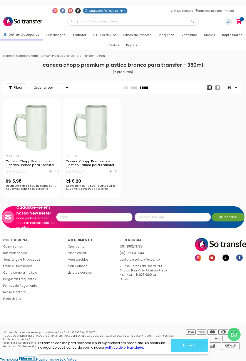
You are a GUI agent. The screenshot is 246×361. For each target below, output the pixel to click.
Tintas (114, 45)
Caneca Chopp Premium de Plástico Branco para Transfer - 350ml (31, 164)
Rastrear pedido (15, 253)
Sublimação (56, 35)
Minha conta (77, 253)
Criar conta (76, 247)
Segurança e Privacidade (21, 260)
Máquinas (166, 35)
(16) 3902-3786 (131, 247)
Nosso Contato (14, 292)
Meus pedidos (182, 11)
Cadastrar (228, 217)
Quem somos (13, 247)
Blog (229, 11)
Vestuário (189, 35)
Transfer (79, 35)
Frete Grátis (12, 299)
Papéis (131, 45)
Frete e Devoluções (17, 266)
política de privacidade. (124, 347)
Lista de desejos (80, 273)
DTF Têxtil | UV (104, 35)
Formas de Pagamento (20, 286)
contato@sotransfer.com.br (140, 260)
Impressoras (232, 35)
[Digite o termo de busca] (127, 21)
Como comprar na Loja (20, 273)
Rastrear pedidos (209, 11)
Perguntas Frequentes (19, 279)
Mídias (209, 35)
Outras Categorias (22, 34)
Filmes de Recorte (137, 35)
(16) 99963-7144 (132, 253)
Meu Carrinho (77, 266)
